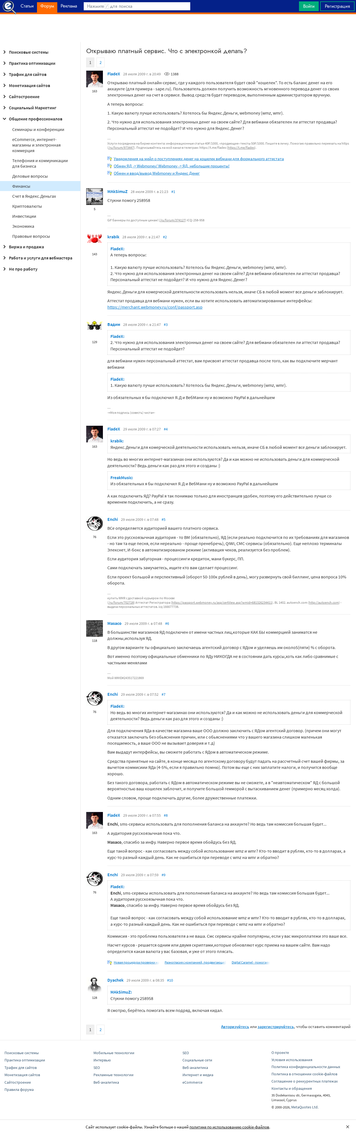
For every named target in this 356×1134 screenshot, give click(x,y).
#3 (166, 324)
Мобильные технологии (113, 1052)
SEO (96, 1067)
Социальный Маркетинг (28, 107)
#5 (163, 519)
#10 (170, 980)
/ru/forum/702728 (121, 602)
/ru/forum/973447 (121, 147)
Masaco (114, 623)
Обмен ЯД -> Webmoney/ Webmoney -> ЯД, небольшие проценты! (171, 166)
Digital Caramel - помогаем (251, 962)
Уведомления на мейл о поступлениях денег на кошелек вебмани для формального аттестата (199, 158)
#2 (165, 236)
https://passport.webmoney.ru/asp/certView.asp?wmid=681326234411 (222, 602)
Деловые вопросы (30, 176)
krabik (113, 236)
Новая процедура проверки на (136, 962)
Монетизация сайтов (25, 85)
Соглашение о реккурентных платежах (304, 1081)
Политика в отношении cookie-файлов (304, 1073)
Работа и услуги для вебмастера (36, 257)
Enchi (112, 519)
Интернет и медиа (197, 1074)
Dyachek (115, 980)
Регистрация (337, 6)
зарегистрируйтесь (276, 1026)
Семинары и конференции (38, 129)
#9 (163, 874)
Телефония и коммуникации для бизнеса (40, 163)
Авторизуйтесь (235, 1026)
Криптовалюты (27, 206)
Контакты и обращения (291, 1088)
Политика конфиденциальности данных (305, 1066)
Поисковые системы (24, 52)
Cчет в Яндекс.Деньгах (34, 196)
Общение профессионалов (31, 118)
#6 (167, 623)
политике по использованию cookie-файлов (229, 1127)
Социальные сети (197, 1060)
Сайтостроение (20, 96)
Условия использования (291, 1059)
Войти (309, 6)
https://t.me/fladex (241, 147)
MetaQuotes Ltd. (304, 1107)
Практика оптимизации (28, 63)
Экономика (23, 226)
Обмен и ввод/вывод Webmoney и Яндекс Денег (157, 173)
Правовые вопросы (31, 236)
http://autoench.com (324, 602)
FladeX (113, 73)
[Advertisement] (178, 28)
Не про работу (19, 269)
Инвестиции (24, 216)
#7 (163, 694)
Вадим (113, 324)
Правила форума (19, 1089)
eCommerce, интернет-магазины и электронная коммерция (36, 145)
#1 (173, 191)
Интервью (102, 1060)
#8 (166, 815)
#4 (166, 429)
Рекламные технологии (113, 1074)
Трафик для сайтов (23, 74)
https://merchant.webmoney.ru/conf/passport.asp (154, 307)
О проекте (280, 1052)
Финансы (21, 186)
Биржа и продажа (22, 246)
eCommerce (192, 1082)
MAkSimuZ (117, 191)
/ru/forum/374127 (172, 220)
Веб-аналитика (106, 1082)
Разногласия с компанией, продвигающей (195, 962)
